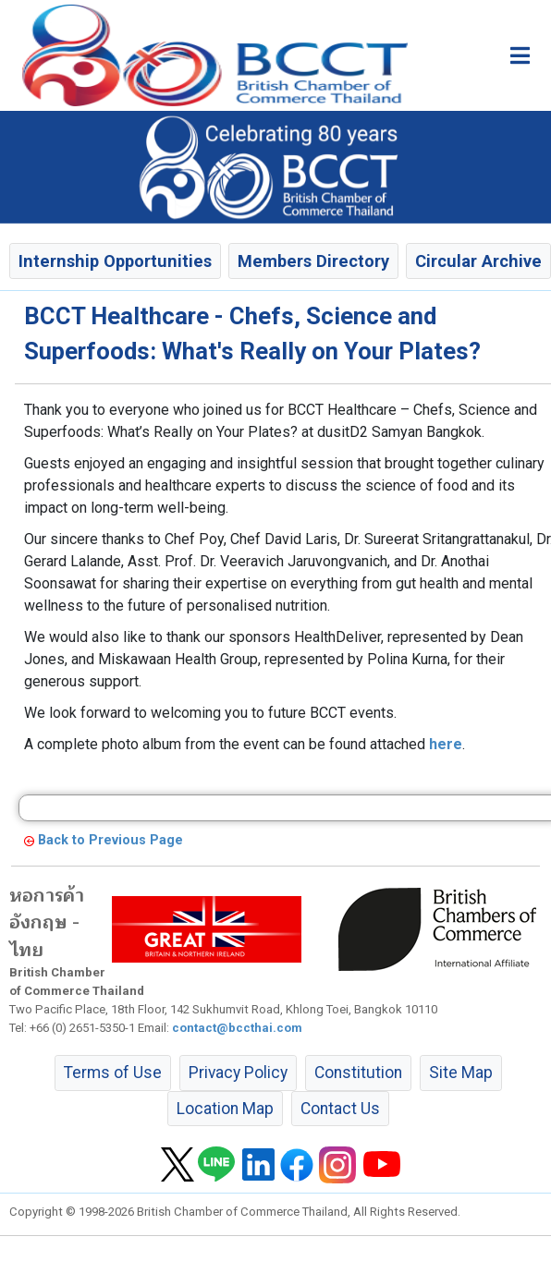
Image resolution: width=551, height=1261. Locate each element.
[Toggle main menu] (520, 55)
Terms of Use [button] (113, 1072)
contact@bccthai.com (237, 1028)
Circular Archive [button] (478, 261)
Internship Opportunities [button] (115, 261)
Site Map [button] (461, 1072)
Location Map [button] (225, 1108)
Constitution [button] (358, 1072)
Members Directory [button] (313, 261)
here (445, 744)
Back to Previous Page (110, 840)
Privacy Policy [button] (238, 1072)
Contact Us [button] (340, 1108)
